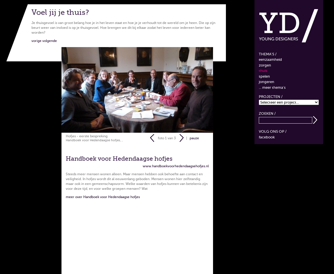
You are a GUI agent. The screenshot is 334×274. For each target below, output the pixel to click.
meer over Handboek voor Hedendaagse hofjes (103, 197)
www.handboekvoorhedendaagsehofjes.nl (176, 166)
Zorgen (265, 65)
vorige (36, 41)
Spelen (264, 76)
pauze (194, 138)
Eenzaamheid (270, 59)
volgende (49, 41)
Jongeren (266, 82)
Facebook (267, 137)
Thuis (263, 70)
